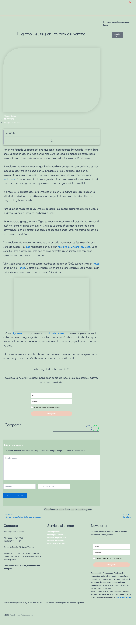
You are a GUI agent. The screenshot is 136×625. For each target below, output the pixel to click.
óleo (27, 246)
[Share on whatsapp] (95, 428)
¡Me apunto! (51, 414)
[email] (51, 395)
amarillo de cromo (54, 333)
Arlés (96, 263)
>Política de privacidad (56, 538)
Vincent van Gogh (80, 246)
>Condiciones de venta (56, 544)
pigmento (17, 333)
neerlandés (64, 246)
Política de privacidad (53, 407)
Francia (21, 267)
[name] (51, 401)
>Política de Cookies (55, 541)
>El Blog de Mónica (55, 535)
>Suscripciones (53, 532)
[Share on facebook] (89, 428)
